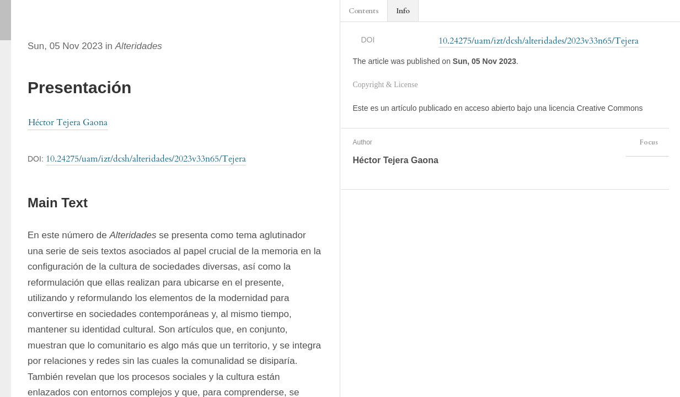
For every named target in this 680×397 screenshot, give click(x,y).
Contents (364, 11)
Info (403, 11)
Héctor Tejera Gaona (68, 122)
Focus (647, 142)
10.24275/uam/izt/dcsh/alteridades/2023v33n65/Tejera (146, 159)
